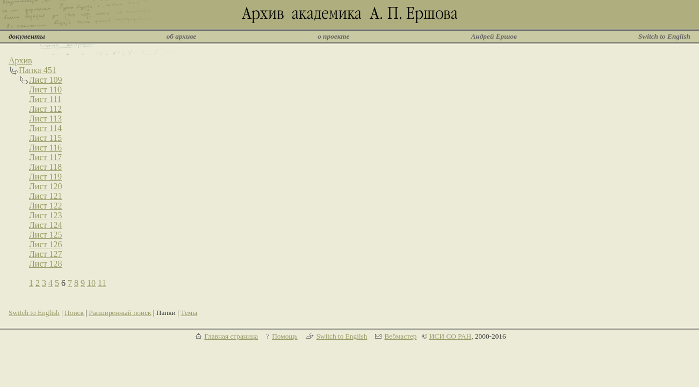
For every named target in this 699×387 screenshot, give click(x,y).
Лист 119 (45, 176)
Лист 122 (45, 205)
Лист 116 (45, 147)
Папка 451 (37, 70)
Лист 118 (45, 166)
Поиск (74, 313)
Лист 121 (45, 195)
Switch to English (664, 36)
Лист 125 (45, 234)
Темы (189, 313)
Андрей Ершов (494, 36)
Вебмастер (400, 336)
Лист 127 (45, 254)
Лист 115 (45, 137)
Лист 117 (45, 157)
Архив (20, 60)
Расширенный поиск (120, 313)
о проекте (333, 36)
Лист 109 (45, 79)
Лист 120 (45, 186)
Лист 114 (45, 128)
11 (102, 283)
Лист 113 (45, 118)
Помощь (284, 336)
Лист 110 (45, 89)
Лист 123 (45, 215)
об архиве (182, 36)
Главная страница (231, 336)
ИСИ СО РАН (450, 336)
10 (91, 283)
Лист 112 (45, 108)
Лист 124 (45, 225)
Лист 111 (45, 99)
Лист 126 (45, 244)
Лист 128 (45, 263)
